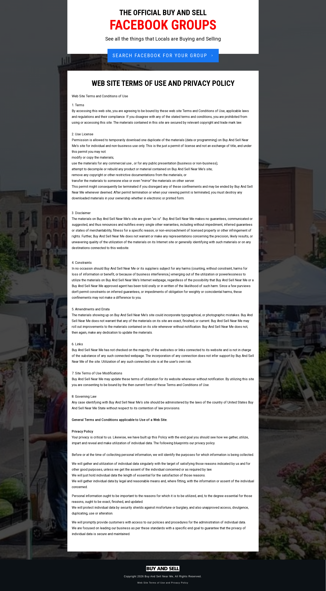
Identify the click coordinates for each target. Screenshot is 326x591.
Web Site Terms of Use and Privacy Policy (162, 582)
